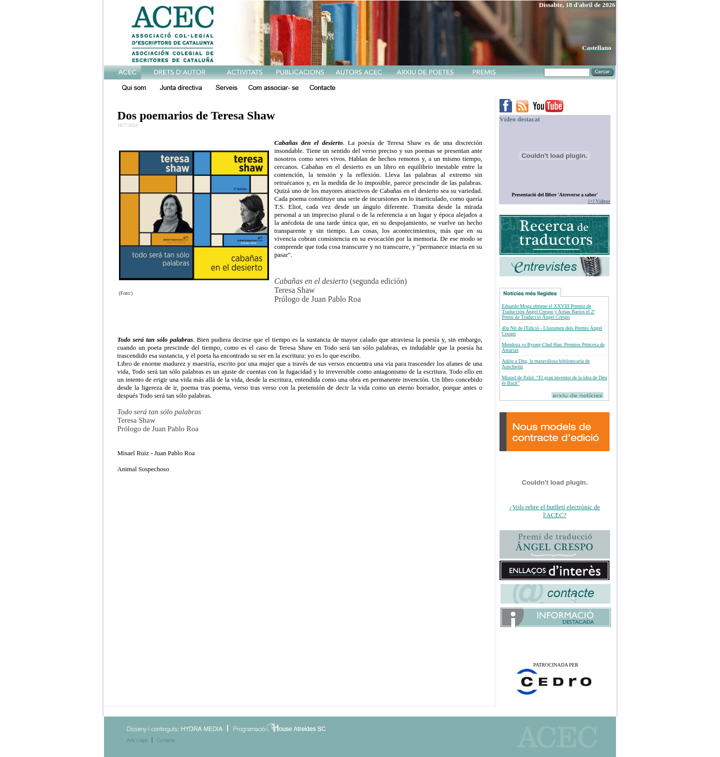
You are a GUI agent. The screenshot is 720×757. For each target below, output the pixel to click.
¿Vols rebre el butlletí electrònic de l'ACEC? (555, 511)
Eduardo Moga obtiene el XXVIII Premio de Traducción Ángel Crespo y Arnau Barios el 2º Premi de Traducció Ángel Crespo (548, 311)
